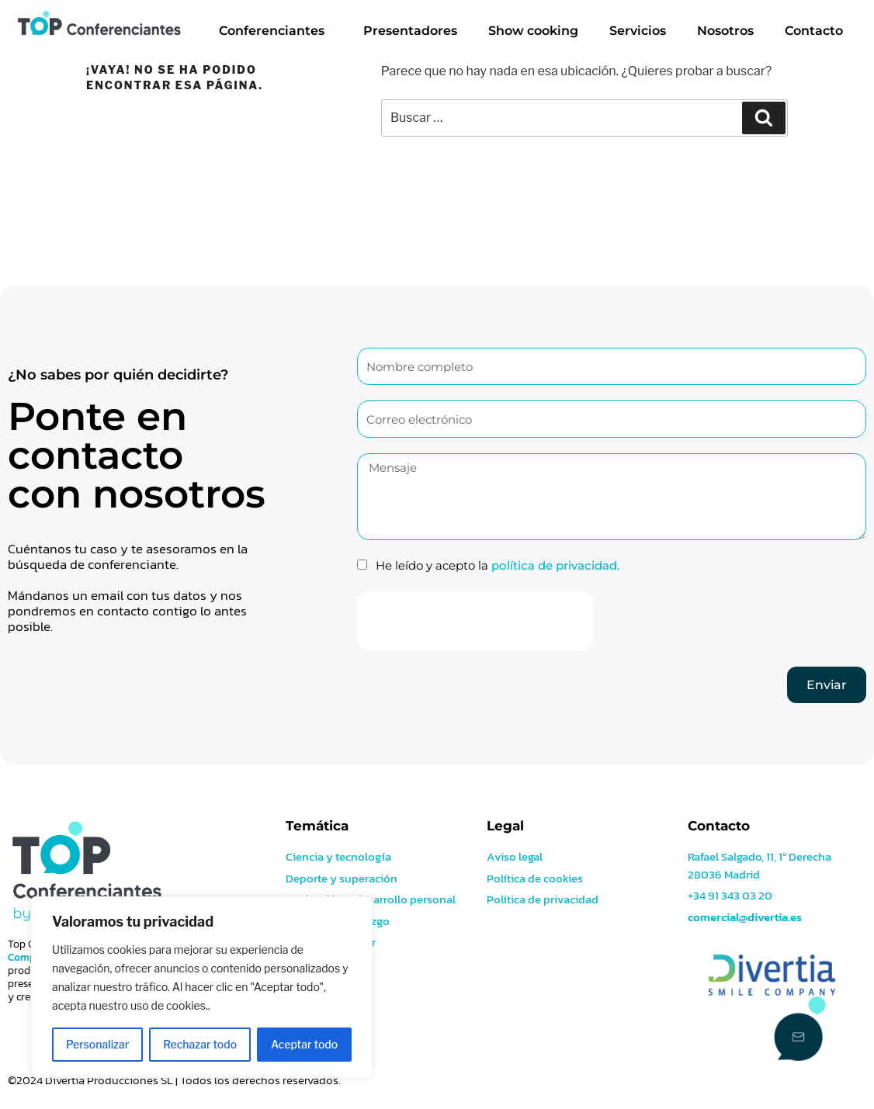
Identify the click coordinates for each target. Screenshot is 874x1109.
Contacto (814, 30)
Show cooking (533, 30)
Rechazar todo (200, 1044)
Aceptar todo (304, 1044)
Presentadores (410, 30)
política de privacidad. (555, 565)
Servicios (637, 30)
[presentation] (475, 621)
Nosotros (725, 30)
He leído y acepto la (497, 565)
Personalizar (97, 1044)
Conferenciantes (275, 31)
